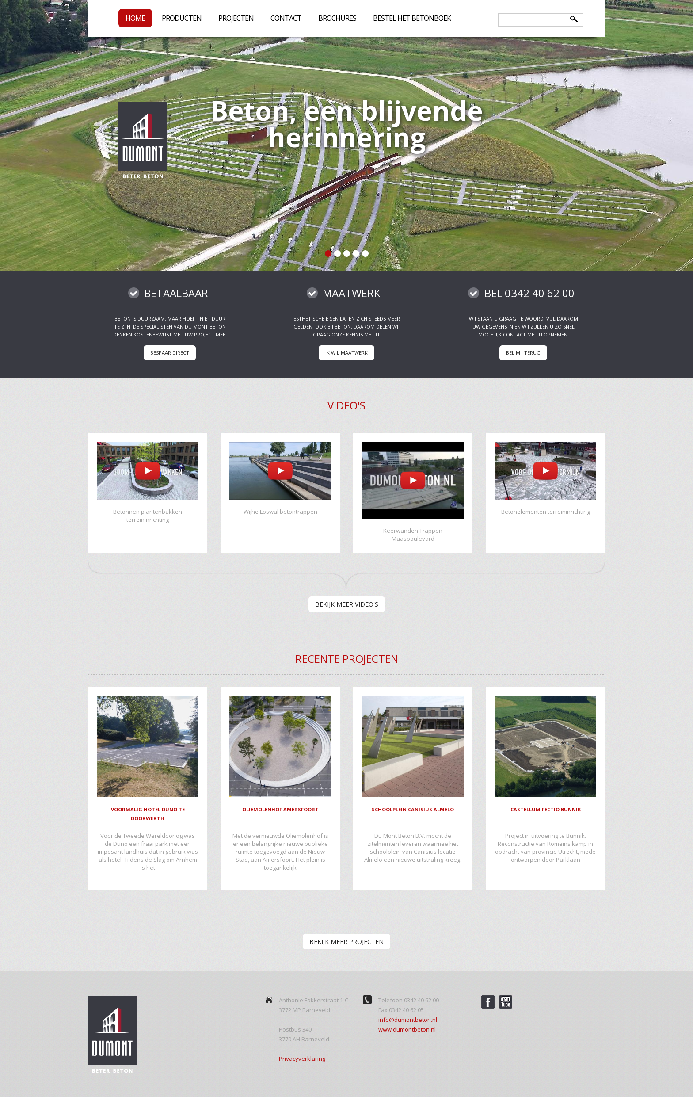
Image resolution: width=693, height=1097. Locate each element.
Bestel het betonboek (412, 18)
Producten (182, 19)
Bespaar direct (169, 352)
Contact (285, 18)
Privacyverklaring (302, 1059)
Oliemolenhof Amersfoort (280, 809)
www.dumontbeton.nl (407, 1029)
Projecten (236, 18)
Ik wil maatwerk (346, 352)
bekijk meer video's (346, 604)
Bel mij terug (523, 352)
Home (135, 18)
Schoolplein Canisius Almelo (413, 809)
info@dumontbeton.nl (407, 1020)
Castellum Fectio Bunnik (545, 809)
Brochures (337, 18)
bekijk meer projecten (346, 941)
